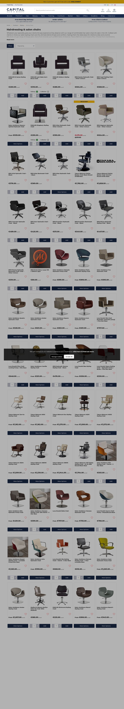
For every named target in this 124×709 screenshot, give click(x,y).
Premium (19, 16)
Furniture (61, 16)
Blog (102, 16)
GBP (113, 5)
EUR (106, 5)
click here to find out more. (83, 352)
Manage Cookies (57, 356)
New (78, 16)
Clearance (111, 16)
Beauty (35, 16)
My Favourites (18, 5)
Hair (27, 16)
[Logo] (15, 10)
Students (94, 16)
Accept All (69, 356)
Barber (70, 16)
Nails (43, 16)
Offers (85, 16)
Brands (9, 16)
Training (51, 16)
